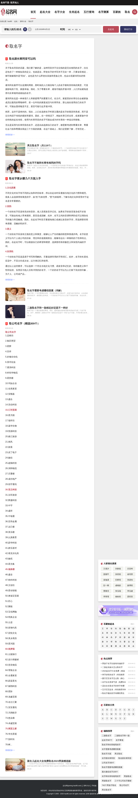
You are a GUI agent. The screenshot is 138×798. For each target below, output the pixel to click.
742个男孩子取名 (109, 785)
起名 (16, 21)
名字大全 (59, 11)
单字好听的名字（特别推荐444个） (113, 675)
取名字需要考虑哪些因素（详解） (45, 290)
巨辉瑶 (118, 580)
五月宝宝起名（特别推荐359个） (114, 689)
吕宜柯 (130, 569)
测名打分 (128, 29)
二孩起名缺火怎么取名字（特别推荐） (112, 667)
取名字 (31, 21)
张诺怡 (130, 580)
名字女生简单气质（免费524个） (114, 682)
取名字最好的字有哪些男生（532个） (113, 693)
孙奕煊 (118, 574)
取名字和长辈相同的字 (111, 745)
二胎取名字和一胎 (122, 736)
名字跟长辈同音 (108, 758)
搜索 (134, 12)
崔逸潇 (106, 580)
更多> (133, 624)
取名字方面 (106, 754)
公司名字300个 (108, 763)
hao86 (9, 21)
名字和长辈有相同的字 (111, 776)
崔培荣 (130, 574)
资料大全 (23, 21)
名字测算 (103, 11)
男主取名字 (106, 790)
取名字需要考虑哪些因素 (112, 767)
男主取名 (118, 754)
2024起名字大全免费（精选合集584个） (113, 671)
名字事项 (119, 740)
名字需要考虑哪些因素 (111, 749)
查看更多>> (10, 135)
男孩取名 (127, 776)
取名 (127, 11)
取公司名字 (124, 785)
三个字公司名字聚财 (123, 781)
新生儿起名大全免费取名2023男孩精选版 (49, 761)
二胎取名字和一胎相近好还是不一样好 (47, 308)
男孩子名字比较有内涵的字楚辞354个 (113, 663)
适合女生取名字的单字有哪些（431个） (113, 686)
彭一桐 (106, 585)
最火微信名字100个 (110, 772)
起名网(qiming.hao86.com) (72, 786)
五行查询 (89, 11)
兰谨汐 (106, 569)
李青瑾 (106, 596)
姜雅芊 (106, 574)
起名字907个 (107, 740)
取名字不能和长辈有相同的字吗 (44, 162)
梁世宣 (130, 596)
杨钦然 (118, 596)
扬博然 (130, 585)
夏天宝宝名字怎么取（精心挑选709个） (113, 678)
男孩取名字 (106, 781)
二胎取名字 (106, 736)
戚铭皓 (118, 585)
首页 (33, 11)
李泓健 (130, 591)
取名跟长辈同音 (124, 758)
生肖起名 (74, 11)
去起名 (111, 29)
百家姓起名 (109, 624)
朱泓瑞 (118, 591)
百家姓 (117, 11)
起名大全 (45, 11)
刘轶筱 (118, 569)
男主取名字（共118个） (40, 145)
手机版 (94, 786)
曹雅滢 (106, 591)
